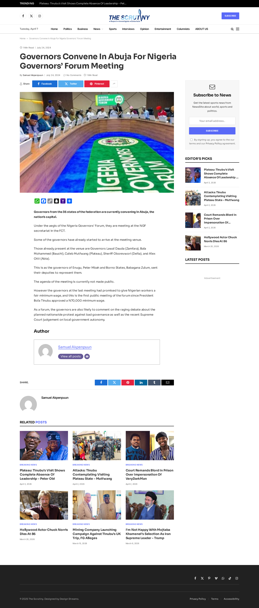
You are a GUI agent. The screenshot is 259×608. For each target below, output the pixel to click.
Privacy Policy (214, 143)
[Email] (87, 356)
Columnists (183, 28)
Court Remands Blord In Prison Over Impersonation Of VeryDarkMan (149, 475)
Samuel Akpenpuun (33, 75)
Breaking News (28, 465)
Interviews (128, 28)
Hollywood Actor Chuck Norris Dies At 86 (44, 532)
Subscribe (230, 15)
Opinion (144, 28)
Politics (67, 28)
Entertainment (163, 28)
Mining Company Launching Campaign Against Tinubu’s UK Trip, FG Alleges (97, 534)
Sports (113, 28)
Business (83, 28)
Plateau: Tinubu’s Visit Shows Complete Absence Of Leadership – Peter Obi (84, 3)
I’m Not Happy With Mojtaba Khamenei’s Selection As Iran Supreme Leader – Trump (148, 534)
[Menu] (237, 29)
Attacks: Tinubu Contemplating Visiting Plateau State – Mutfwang (92, 475)
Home (54, 28)
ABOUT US (201, 28)
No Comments (72, 75)
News (97, 28)
